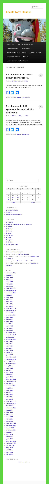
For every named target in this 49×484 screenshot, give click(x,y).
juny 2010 (9, 410)
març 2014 (9, 326)
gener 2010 (9, 421)
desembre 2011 (11, 379)
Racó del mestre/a (26, 48)
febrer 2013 (9, 352)
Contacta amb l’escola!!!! (13, 56)
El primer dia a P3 (23, 254)
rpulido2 (25, 81)
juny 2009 (9, 432)
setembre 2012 (10, 363)
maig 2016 (9, 277)
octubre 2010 (10, 405)
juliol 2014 (9, 317)
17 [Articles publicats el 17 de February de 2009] (13, 197)
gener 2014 (9, 330)
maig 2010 (9, 412)
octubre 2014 (10, 313)
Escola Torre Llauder (18, 12)
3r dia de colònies (17, 252)
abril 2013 (9, 348)
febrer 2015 (9, 304)
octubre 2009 (10, 428)
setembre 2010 (10, 408)
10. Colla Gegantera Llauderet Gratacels (19, 224)
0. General (18, 97)
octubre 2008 (10, 445)
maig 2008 (9, 447)
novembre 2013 (11, 335)
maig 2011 (9, 390)
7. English (9, 240)
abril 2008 (9, 450)
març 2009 (9, 434)
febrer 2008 (9, 454)
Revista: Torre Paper (35, 52)
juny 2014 (9, 319)
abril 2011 (9, 392)
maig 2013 (9, 346)
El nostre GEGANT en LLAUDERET (16, 52)
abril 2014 (9, 324)
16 (40, 75)
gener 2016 (9, 286)
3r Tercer (9, 231)
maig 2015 (9, 297)
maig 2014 (9, 321)
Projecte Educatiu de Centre (25, 44)
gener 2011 (9, 399)
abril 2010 (9, 414)
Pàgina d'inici (10, 44)
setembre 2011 (10, 386)
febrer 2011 (9, 397)
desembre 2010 (11, 401)
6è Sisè (8, 237)
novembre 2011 (11, 381)
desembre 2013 (11, 332)
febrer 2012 (9, 374)
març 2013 (9, 350)
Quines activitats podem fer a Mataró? (17, 61)
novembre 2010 (11, 403)
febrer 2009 (9, 436)
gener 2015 (9, 306)
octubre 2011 (10, 383)
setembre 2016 (10, 273)
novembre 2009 (11, 425)
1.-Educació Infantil (12, 210)
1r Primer (9, 229)
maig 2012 (9, 368)
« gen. (13, 202)
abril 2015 (9, 299)
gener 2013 (9, 355)
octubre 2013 (10, 337)
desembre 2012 (11, 357)
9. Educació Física (12, 244)
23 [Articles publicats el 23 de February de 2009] (8, 200)
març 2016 (9, 282)
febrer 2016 (9, 284)
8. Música (9, 242)
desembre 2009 (11, 423)
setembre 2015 (10, 293)
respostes (26, 97)
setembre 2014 (10, 315)
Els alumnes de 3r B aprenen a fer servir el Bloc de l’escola (20, 109)
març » (33, 202)
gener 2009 (9, 439)
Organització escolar (12, 48)
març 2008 (9, 452)
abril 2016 (9, 279)
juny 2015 (9, 295)
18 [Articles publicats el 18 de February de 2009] (18, 197)
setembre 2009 (10, 430)
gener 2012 (9, 377)
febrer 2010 (9, 419)
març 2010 (9, 417)
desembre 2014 (11, 308)
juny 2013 (9, 343)
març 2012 (9, 372)
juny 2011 (9, 388)
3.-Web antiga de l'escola (14, 214)
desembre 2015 (11, 288)
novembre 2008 (11, 443)
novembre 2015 (11, 290)
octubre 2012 (10, 361)
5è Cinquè (9, 235)
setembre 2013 (10, 339)
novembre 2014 (11, 310)
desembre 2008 (11, 441)
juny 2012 (9, 366)
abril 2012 (9, 370)
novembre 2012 (11, 359)
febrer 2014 (9, 328)
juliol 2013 (9, 341)
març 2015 (9, 301)
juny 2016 (9, 275)
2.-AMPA (9, 212)
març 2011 (9, 394)
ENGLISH (26, 56)
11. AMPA (9, 226)
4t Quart (8, 233)
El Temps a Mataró (24, 462)
